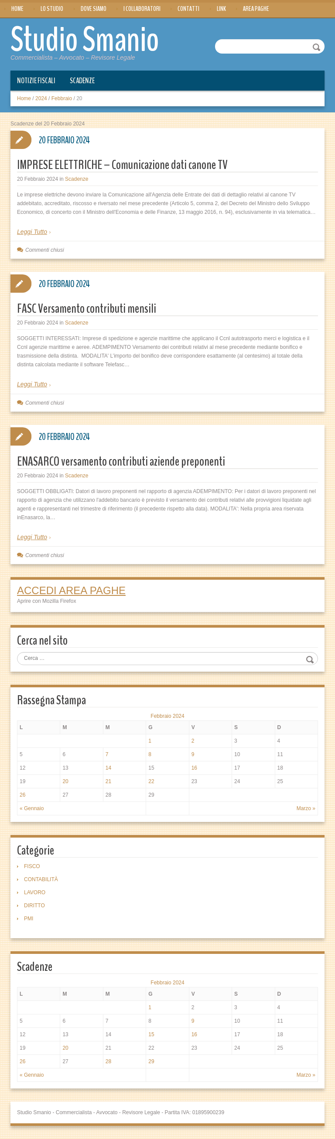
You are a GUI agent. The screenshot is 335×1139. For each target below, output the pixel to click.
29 (151, 1061)
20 (65, 781)
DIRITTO (34, 905)
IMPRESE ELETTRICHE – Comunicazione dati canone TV (122, 165)
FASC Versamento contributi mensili (86, 309)
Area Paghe (256, 9)
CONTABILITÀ (41, 879)
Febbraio (61, 98)
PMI (28, 919)
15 (151, 1034)
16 (194, 768)
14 (108, 768)
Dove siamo (93, 9)
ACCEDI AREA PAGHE (71, 590)
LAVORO (34, 892)
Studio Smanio (84, 40)
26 (22, 795)
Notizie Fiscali (36, 80)
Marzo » (306, 808)
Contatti (188, 9)
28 (108, 1061)
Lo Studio (52, 9)
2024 (41, 98)
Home (17, 9)
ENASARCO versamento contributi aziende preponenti (121, 461)
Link (221, 9)
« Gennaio (32, 808)
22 (151, 781)
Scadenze (82, 80)
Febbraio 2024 (167, 716)
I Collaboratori (142, 9)
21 (108, 781)
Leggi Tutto (32, 231)
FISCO (32, 866)
